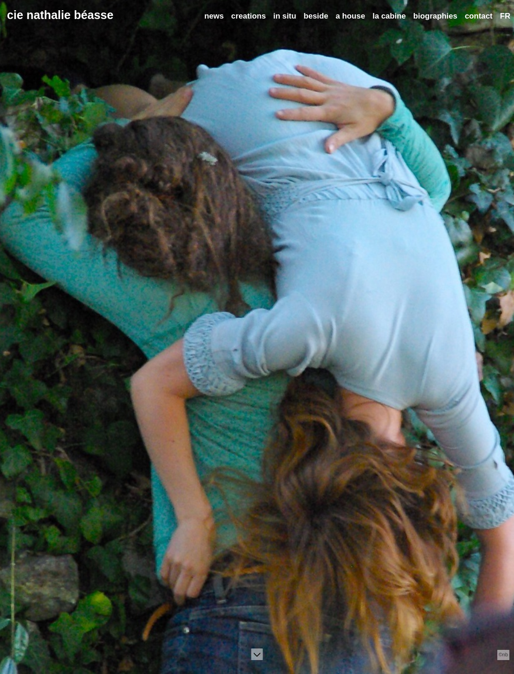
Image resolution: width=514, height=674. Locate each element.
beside (315, 16)
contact (479, 16)
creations (248, 16)
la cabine (389, 16)
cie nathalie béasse (60, 14)
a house (350, 16)
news (214, 16)
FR (505, 16)
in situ (284, 16)
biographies (435, 16)
